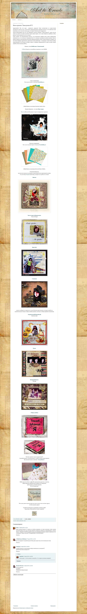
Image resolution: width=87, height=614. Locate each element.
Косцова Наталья (19, 565)
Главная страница (34, 605)
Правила (20, 19)
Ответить (18, 535)
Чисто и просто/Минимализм (34, 215)
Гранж (34, 348)
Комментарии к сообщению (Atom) (26, 608)
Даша (17, 527)
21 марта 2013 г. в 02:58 (28, 556)
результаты (21, 520)
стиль (25, 520)
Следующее (15, 605)
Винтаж (34, 177)
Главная (14, 19)
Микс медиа (40, 109)
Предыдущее (53, 605)
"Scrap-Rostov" (41, 459)
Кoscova (22, 111)
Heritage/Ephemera (34, 379)
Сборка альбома (34, 412)
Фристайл (34, 247)
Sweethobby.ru (41, 82)
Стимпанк (34, 278)
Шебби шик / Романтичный (37, 46)
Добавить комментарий (18, 574)
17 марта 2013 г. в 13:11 (23, 527)
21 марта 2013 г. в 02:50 (24, 546)
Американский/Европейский (34, 314)
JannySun (28, 174)
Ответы (18, 554)
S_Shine (23, 49)
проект (18, 520)
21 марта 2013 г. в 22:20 (28, 565)
